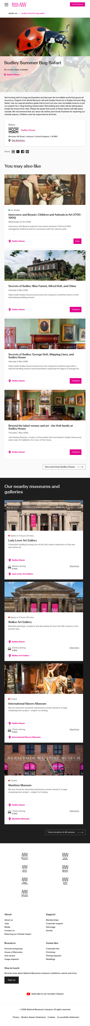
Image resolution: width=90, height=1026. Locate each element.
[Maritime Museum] (65, 868)
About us (8, 920)
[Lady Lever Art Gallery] (24, 893)
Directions (74, 566)
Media (7, 927)
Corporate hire (52, 949)
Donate (49, 931)
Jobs (6, 924)
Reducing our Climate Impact (17, 934)
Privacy (16, 1017)
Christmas (50, 952)
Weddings (50, 959)
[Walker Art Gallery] (24, 881)
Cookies (51, 1017)
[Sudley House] (65, 881)
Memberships (52, 920)
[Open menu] (6, 5)
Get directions (18, 140)
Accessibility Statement (68, 1017)
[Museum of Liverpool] (24, 856)
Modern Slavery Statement (33, 1017)
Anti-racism (9, 956)
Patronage (50, 927)
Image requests (11, 959)
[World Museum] (65, 856)
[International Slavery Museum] (24, 868)
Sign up (11, 980)
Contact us (9, 931)
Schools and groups (13, 949)
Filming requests (53, 956)
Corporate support (54, 924)
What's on (13, 13)
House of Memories (13, 952)
